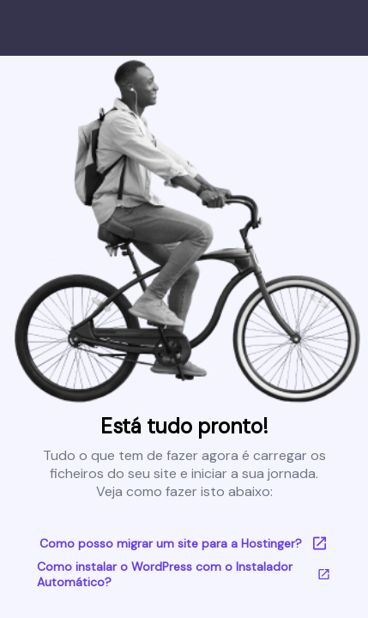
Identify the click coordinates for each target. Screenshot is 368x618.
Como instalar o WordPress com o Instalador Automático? (184, 574)
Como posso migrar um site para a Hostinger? (184, 543)
